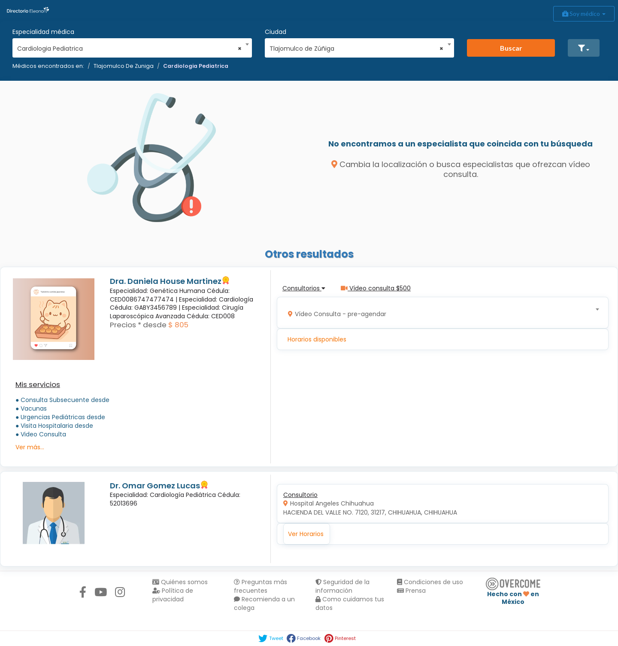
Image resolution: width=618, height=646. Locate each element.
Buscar (511, 48)
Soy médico (584, 13)
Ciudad (275, 31)
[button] (584, 48)
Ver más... (29, 447)
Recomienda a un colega (264, 603)
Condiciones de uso (430, 582)
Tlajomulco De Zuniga (124, 66)
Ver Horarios (306, 534)
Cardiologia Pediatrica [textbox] (129, 49)
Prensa (411, 590)
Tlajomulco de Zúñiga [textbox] (357, 49)
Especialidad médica (43, 31)
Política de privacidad (172, 594)
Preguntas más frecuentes (260, 586)
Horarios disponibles (317, 339)
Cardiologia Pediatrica (195, 66)
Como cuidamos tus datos (349, 603)
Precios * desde (138, 324)
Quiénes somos (180, 582)
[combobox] (129, 46)
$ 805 (178, 324)
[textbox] (440, 313)
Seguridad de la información (342, 586)
